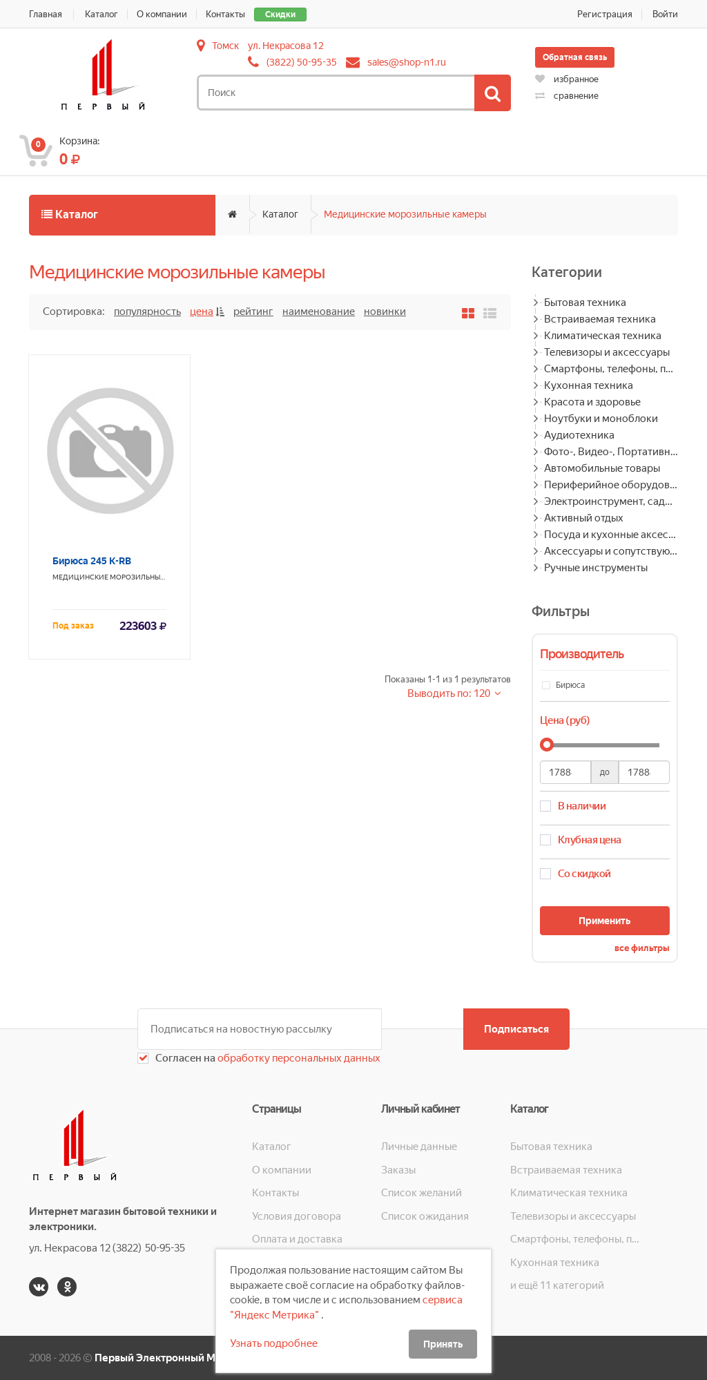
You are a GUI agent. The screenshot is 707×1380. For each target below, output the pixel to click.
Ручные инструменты (596, 568)
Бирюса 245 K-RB (91, 560)
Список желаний (421, 1193)
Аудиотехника (579, 435)
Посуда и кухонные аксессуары (611, 534)
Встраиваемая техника (600, 319)
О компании (162, 14)
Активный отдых (583, 518)
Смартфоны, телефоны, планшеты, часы (611, 369)
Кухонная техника (588, 385)
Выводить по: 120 (449, 693)
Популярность (147, 311)
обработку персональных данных (297, 1058)
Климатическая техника (602, 335)
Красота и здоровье (592, 402)
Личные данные (419, 1146)
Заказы (398, 1170)
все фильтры (642, 948)
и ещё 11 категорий (557, 1285)
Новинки (385, 311)
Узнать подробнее (274, 1343)
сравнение (567, 95)
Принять (443, 1344)
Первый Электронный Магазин (172, 1358)
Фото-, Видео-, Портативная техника (611, 451)
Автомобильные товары (602, 468)
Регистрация (604, 14)
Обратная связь (575, 57)
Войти (665, 14)
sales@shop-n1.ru (406, 62)
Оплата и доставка (297, 1239)
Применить (604, 920)
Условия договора (296, 1216)
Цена (201, 311)
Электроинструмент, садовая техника (611, 501)
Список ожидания (425, 1216)
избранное (567, 79)
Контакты (225, 14)
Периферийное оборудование (611, 485)
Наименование (318, 311)
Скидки (280, 14)
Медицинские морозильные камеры (405, 214)
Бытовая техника (585, 302)
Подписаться (516, 1029)
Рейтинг (253, 311)
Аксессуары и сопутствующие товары (611, 551)
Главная (45, 14)
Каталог (101, 14)
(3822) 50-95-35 (302, 62)
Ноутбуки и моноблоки (601, 418)
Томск (225, 45)
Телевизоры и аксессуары (607, 352)
